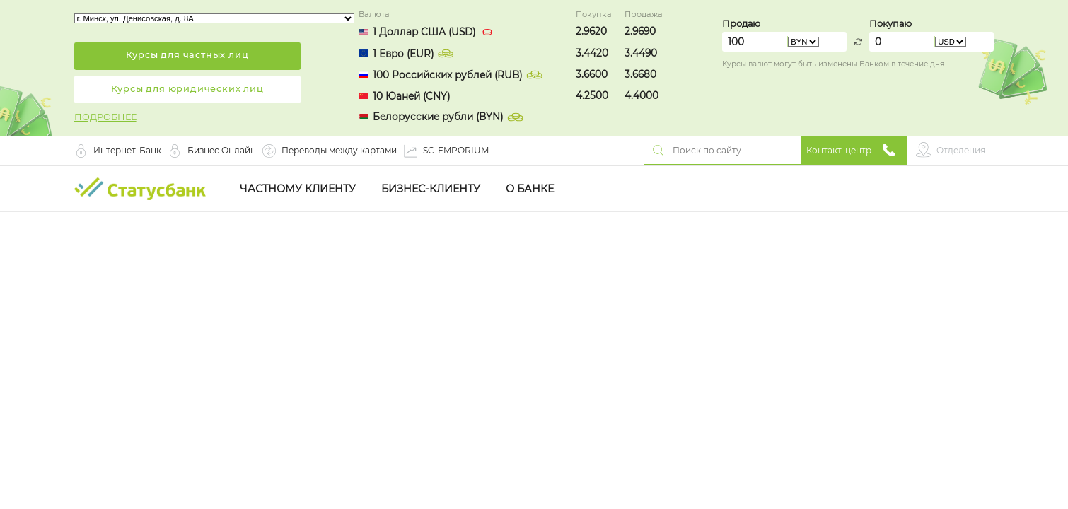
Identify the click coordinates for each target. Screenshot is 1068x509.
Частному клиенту (298, 189)
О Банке (530, 189)
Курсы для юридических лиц (187, 88)
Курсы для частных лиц (187, 54)
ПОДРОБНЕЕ (105, 117)
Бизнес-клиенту (430, 189)
